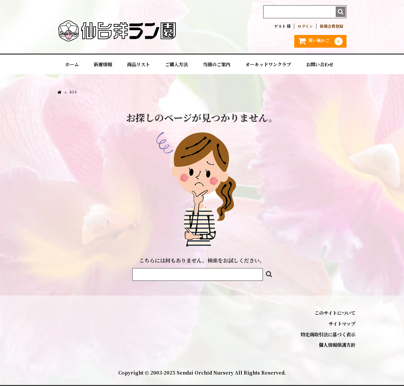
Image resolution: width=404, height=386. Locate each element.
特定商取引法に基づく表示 (327, 334)
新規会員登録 (331, 26)
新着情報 (103, 64)
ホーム (72, 64)
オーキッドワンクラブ (268, 64)
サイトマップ (342, 323)
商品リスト (138, 64)
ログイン (305, 26)
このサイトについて (335, 312)
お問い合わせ (319, 64)
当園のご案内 (216, 64)
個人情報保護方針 (337, 344)
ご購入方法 (176, 64)
